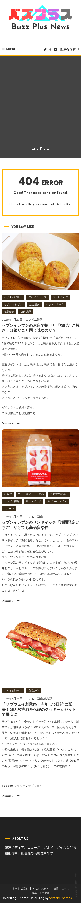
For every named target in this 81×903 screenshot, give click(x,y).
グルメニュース (37, 297)
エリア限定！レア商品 (31, 494)
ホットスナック (55, 304)
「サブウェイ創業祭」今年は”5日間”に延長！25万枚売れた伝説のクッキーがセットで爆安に (39, 710)
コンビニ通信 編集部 (39, 698)
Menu (8, 48)
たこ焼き (34, 304)
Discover (11, 423)
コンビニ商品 (60, 297)
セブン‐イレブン (13, 304)
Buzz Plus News (41, 27)
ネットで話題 (20, 888)
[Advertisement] (40, 104)
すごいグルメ (40, 888)
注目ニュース (61, 888)
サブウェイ (35, 786)
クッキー (19, 786)
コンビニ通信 (34, 320)
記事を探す (69, 49)
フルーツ (9, 508)
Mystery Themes (60, 898)
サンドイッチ (33, 501)
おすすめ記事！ (13, 297)
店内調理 (26, 312)
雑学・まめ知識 (41, 893)
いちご (8, 494)
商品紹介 (9, 312)
